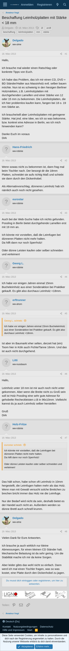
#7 (66, 438)
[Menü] (5, 4)
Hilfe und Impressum (13, 630)
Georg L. (18, 263)
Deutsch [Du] (11, 621)
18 (42, 28)
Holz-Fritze (20, 424)
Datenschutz (46, 626)
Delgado (9, 27)
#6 (66, 374)
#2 (66, 160)
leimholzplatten (25, 32)
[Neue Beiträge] (57, 4)
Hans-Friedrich (22, 147)
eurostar (18, 199)
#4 (66, 277)
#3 (66, 213)
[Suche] (64, 4)
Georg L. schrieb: (13, 320)
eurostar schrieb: (13, 445)
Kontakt (7, 626)
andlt (48, 28)
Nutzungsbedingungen (25, 626)
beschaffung (9, 32)
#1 (66, 54)
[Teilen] (61, 54)
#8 (66, 531)
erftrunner (19, 300)
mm (38, 32)
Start (29, 630)
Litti (15, 360)
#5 (66, 313)
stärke (46, 32)
